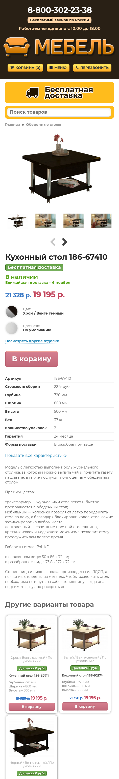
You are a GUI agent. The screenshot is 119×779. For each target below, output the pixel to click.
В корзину (31, 358)
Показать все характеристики (36, 455)
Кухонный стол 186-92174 (82, 675)
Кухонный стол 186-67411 (29, 676)
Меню (58, 67)
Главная (12, 124)
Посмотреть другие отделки (32, 341)
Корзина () (25, 67)
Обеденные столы (43, 124)
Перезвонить (92, 67)
